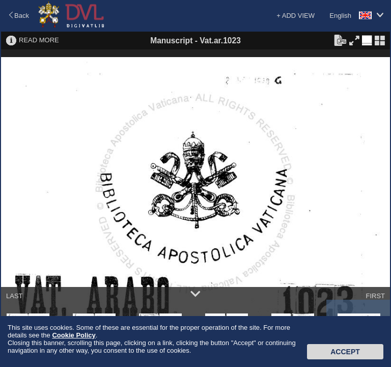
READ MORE (39, 40)
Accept (345, 352)
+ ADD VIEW (295, 15)
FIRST (375, 296)
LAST (14, 296)
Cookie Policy (73, 335)
